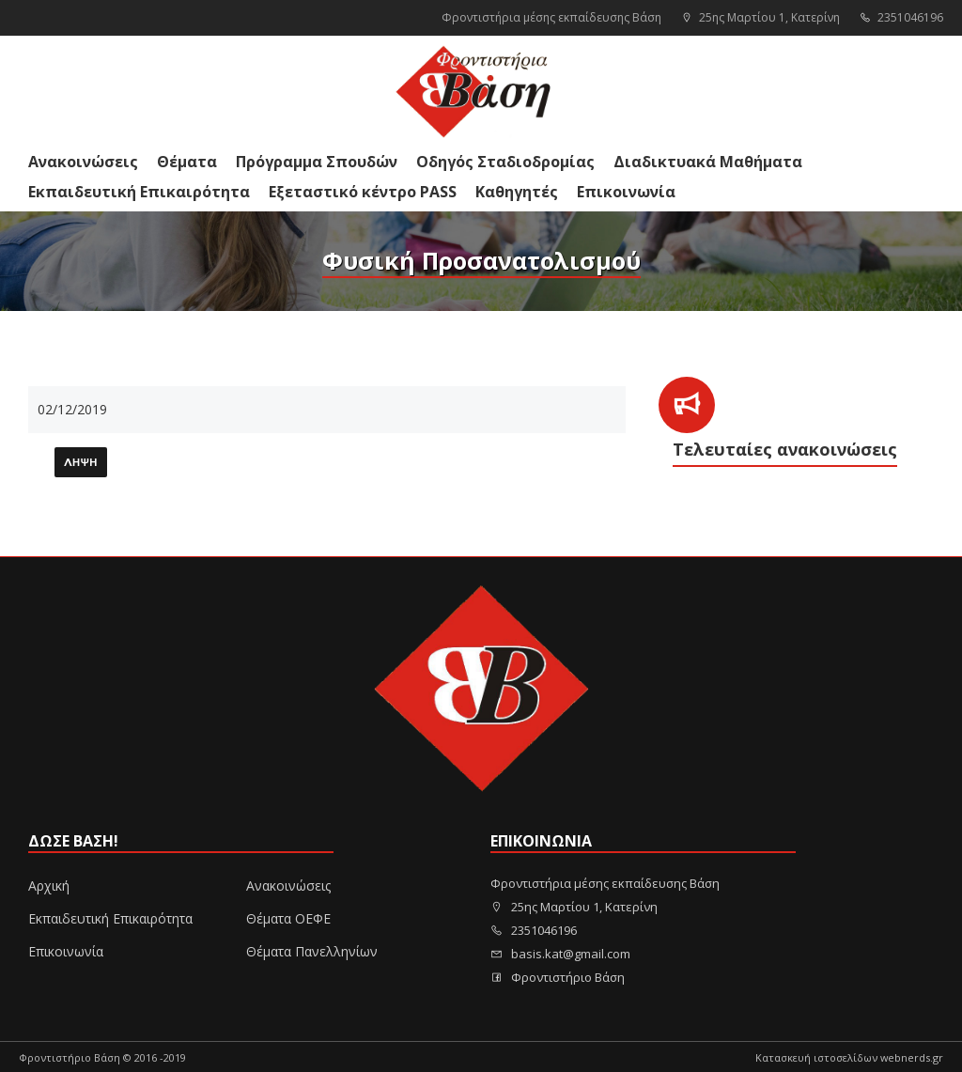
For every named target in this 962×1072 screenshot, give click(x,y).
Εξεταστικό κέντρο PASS (363, 191)
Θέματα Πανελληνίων (312, 951)
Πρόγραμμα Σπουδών (316, 161)
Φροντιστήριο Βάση (557, 977)
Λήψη (81, 463)
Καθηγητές (516, 191)
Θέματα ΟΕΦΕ (288, 918)
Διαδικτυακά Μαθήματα (707, 161)
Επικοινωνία (626, 191)
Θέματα (187, 161)
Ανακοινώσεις (83, 161)
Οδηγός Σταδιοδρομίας (505, 161)
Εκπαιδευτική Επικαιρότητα (139, 191)
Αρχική (49, 885)
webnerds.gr (911, 1057)
